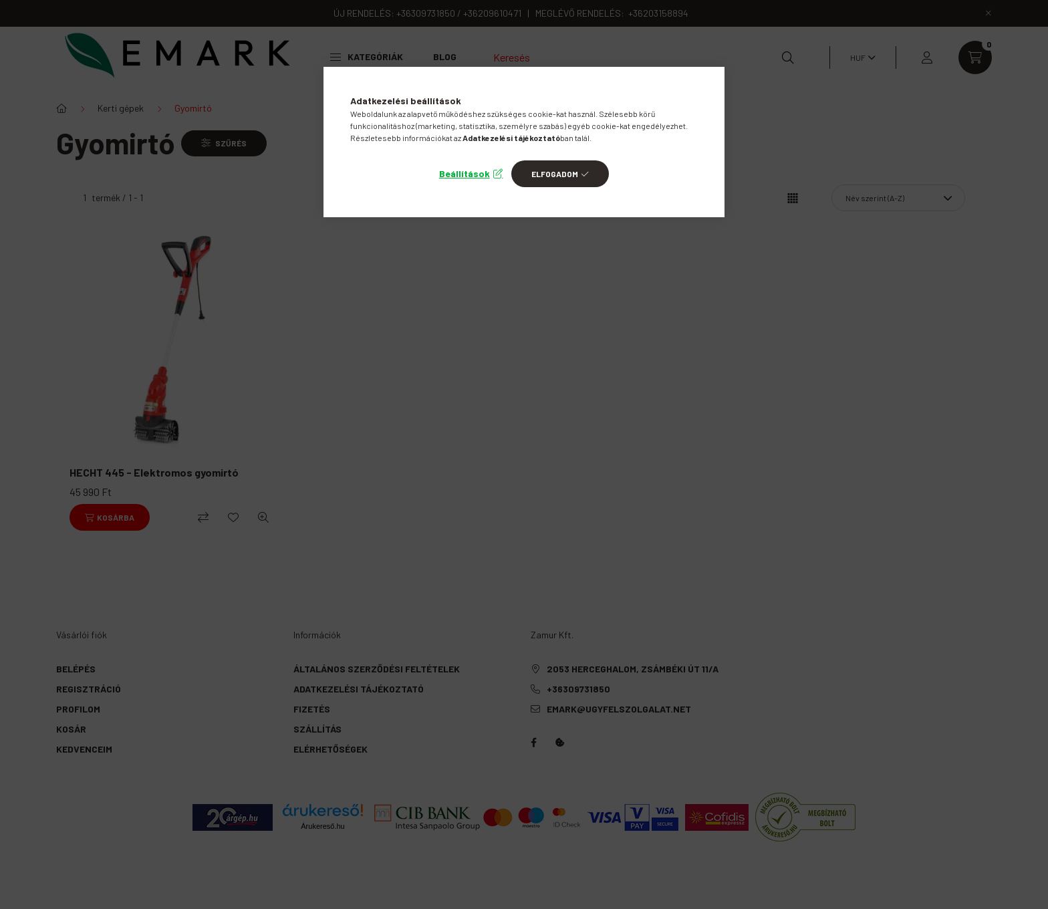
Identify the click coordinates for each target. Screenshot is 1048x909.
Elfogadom (554, 173)
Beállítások (464, 173)
